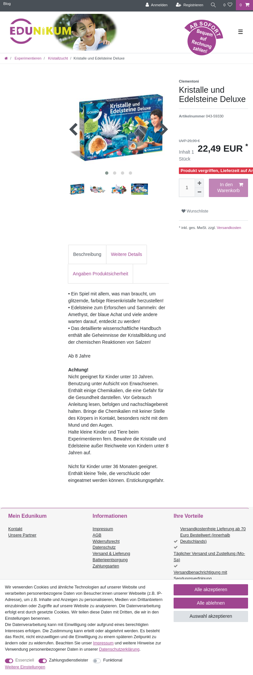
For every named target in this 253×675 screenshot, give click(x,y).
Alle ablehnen (211, 603)
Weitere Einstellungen (25, 667)
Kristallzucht (57, 58)
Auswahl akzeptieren (210, 616)
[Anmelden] (156, 5)
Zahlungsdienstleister (68, 660)
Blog (7, 4)
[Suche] (213, 5)
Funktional (112, 660)
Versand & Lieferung (111, 553)
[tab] (87, 254)
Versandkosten (228, 228)
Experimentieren (28, 58)
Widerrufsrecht (106, 541)
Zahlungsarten (106, 566)
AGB (97, 535)
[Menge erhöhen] (199, 183)
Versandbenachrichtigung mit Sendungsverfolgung (200, 575)
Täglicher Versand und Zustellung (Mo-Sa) (209, 556)
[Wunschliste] (228, 5)
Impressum (103, 529)
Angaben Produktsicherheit (100, 273)
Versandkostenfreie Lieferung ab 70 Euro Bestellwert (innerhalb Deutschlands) (213, 535)
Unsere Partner (22, 535)
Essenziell (24, 660)
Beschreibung (87, 254)
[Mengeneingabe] (187, 188)
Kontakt (15, 529)
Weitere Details (126, 254)
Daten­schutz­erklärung (119, 649)
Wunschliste (195, 211)
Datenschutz (104, 547)
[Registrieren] (189, 5)
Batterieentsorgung (110, 560)
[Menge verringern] (199, 192)
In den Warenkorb (230, 187)
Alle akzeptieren (210, 589)
